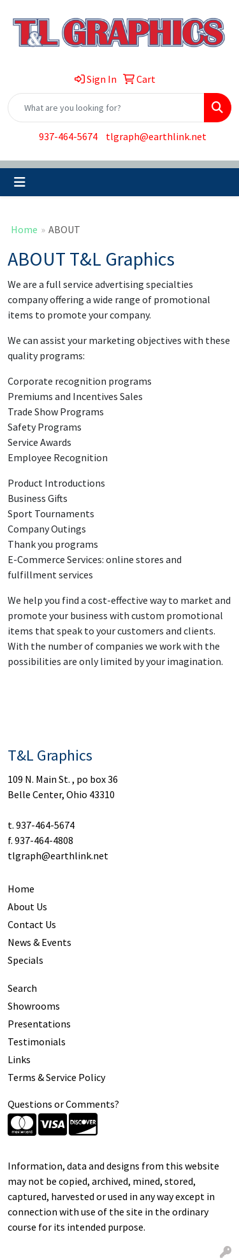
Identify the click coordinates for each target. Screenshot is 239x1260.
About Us (27, 906)
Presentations (39, 1023)
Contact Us (32, 924)
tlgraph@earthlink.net (156, 136)
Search (22, 988)
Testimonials (37, 1041)
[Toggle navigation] (19, 182)
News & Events (39, 942)
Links (19, 1059)
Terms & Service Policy (56, 1077)
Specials (25, 960)
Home (24, 229)
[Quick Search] (106, 107)
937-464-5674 (68, 136)
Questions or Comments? (63, 1104)
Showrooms (34, 1005)
